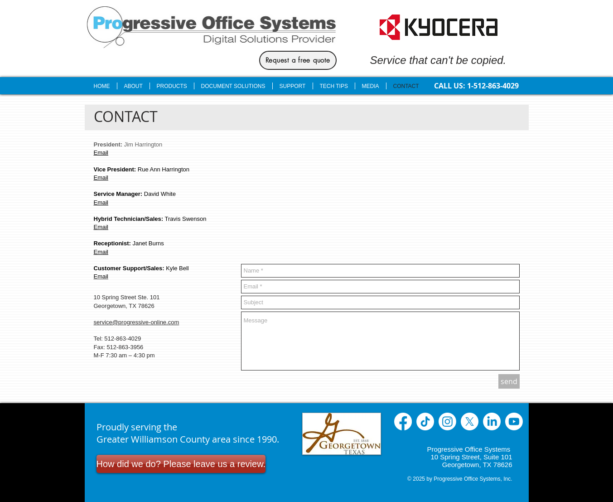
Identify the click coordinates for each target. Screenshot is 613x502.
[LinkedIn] (492, 421)
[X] (469, 421)
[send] (509, 381)
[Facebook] (403, 421)
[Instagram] (447, 421)
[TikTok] (425, 421)
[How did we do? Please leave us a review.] (181, 464)
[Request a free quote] (298, 60)
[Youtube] (514, 421)
